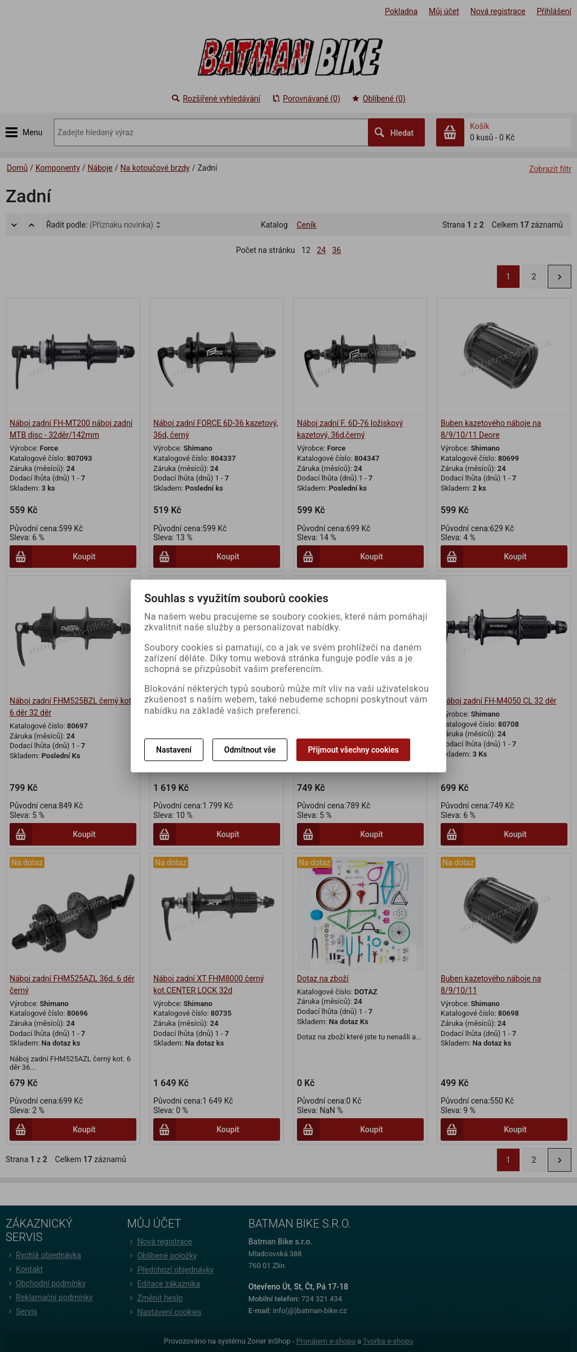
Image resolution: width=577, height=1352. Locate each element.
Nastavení (174, 749)
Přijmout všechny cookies (353, 749)
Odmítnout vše (250, 749)
